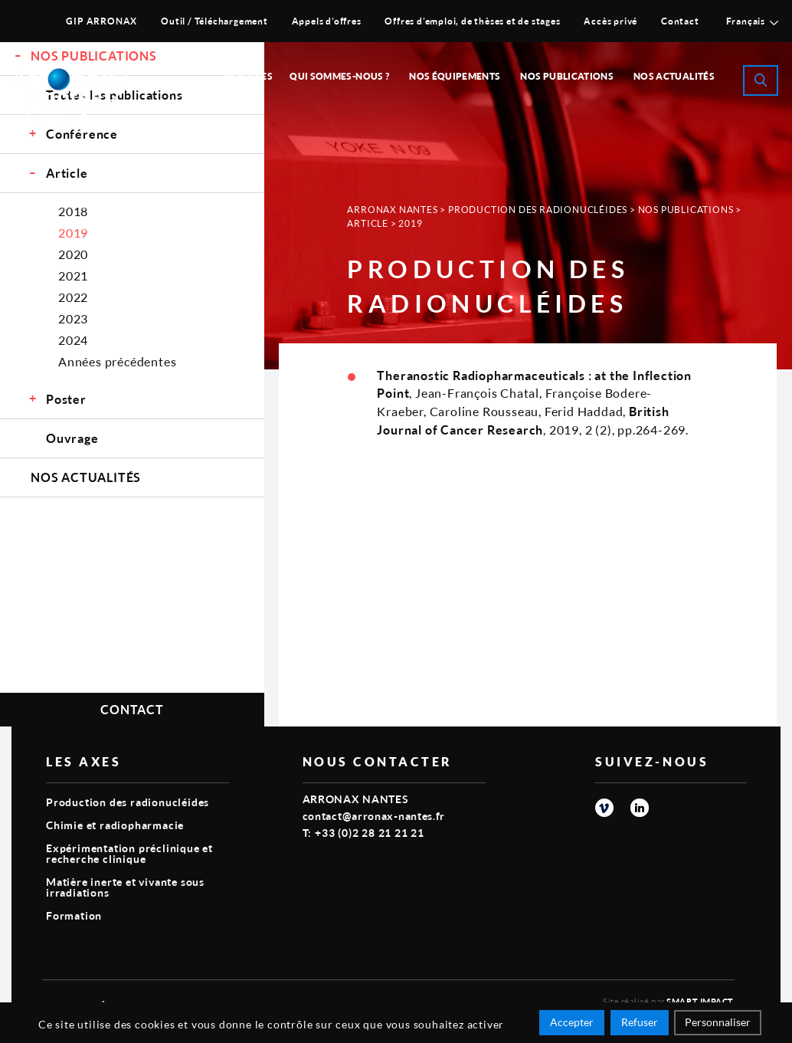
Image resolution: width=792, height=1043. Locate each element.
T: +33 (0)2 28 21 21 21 (363, 832)
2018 (73, 211)
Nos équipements (454, 76)
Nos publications (567, 76)
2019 (73, 232)
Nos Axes (248, 76)
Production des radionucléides (537, 209)
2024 (73, 340)
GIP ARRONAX (101, 21)
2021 (73, 275)
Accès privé (610, 21)
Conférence (82, 133)
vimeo (604, 808)
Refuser (639, 1021)
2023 (73, 318)
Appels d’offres (327, 21)
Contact (680, 21)
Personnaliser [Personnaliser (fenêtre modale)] (718, 1021)
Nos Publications (686, 209)
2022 (73, 297)
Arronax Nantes (392, 209)
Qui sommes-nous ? (339, 76)
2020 (73, 254)
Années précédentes (117, 361)
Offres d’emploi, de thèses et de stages (472, 21)
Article (67, 173)
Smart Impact (700, 1001)
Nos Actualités (674, 76)
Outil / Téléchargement (214, 21)
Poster (66, 399)
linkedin (639, 808)
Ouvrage (72, 438)
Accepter (572, 1021)
